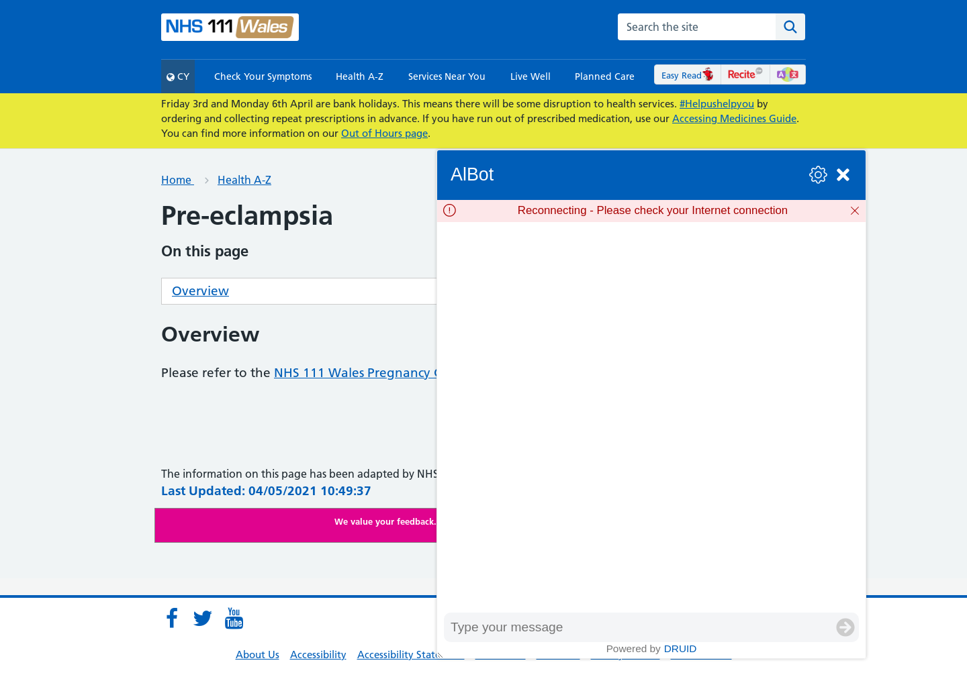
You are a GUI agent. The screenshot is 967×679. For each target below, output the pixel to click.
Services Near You (447, 76)
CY (178, 76)
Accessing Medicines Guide (734, 118)
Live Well (530, 76)
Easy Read (688, 75)
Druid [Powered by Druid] (680, 648)
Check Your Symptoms (263, 76)
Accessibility (318, 654)
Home (177, 180)
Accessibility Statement (411, 654)
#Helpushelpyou (717, 103)
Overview (200, 291)
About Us (257, 654)
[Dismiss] (855, 210)
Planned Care (605, 76)
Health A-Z (359, 76)
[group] (651, 417)
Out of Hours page (384, 133)
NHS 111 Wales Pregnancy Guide (372, 372)
